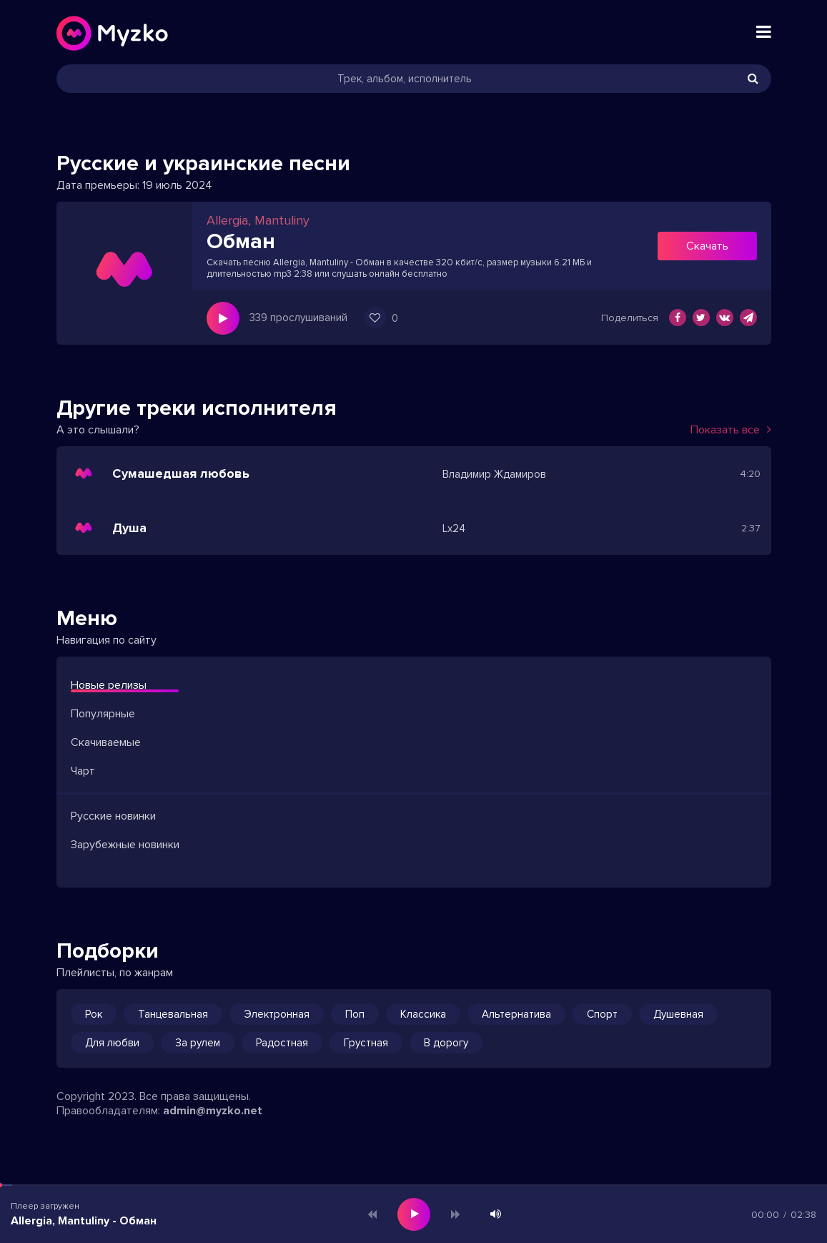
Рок (93, 1014)
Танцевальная (173, 1014)
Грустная (366, 1042)
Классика (423, 1014)
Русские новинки (113, 816)
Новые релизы (109, 685)
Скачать (707, 246)
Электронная (276, 1014)
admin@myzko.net (212, 1111)
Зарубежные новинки (125, 844)
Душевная (678, 1014)
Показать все (730, 430)
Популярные (103, 714)
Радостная (282, 1042)
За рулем (197, 1042)
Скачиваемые (106, 742)
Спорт (602, 1014)
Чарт (83, 771)
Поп (355, 1014)
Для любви (112, 1042)
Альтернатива (516, 1014)
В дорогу (446, 1042)
